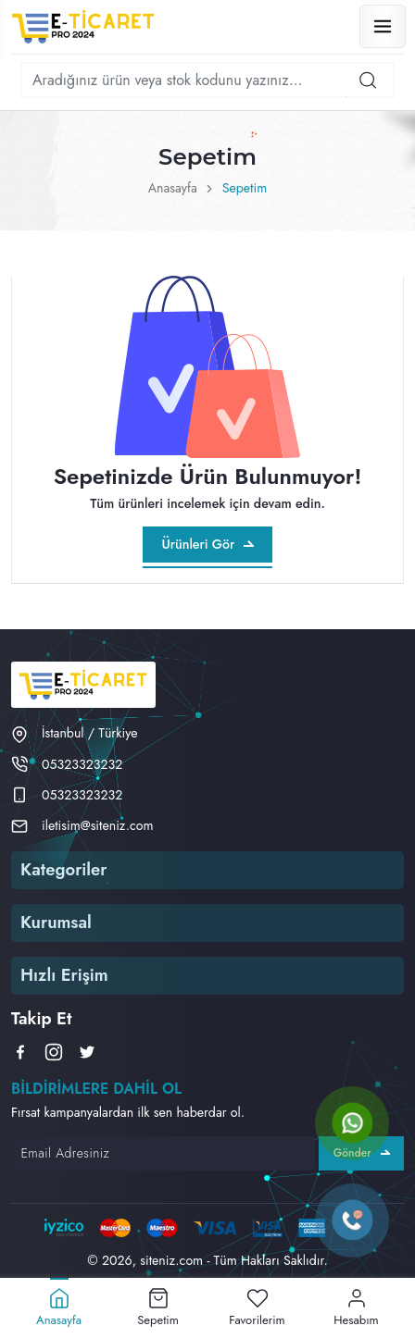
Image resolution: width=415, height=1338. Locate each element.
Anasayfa (172, 188)
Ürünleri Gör (207, 544)
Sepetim (245, 188)
